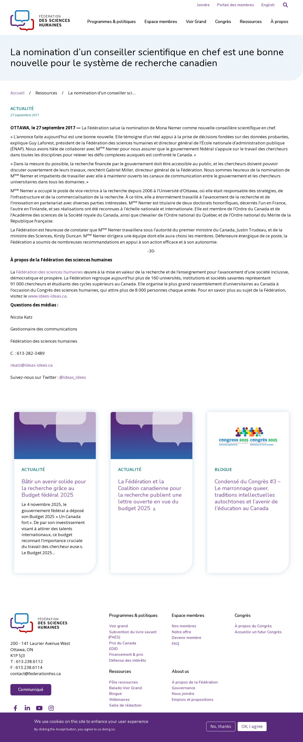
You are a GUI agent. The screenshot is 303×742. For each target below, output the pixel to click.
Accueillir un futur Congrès (258, 632)
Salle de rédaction (125, 705)
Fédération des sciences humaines (49, 272)
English (268, 4)
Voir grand (118, 626)
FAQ (175, 643)
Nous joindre (183, 693)
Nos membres (184, 626)
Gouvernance (183, 688)
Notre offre (181, 632)
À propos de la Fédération (195, 682)
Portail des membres (235, 4)
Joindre (203, 4)
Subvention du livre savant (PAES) (132, 635)
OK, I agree (252, 726)
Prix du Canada (122, 642)
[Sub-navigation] (111, 24)
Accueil (17, 92)
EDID (113, 648)
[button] (285, 5)
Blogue (115, 693)
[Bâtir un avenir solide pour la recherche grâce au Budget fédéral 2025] (54, 488)
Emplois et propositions (192, 699)
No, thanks (220, 726)
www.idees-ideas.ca (47, 296)
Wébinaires (119, 699)
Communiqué (31, 689)
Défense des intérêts (127, 660)
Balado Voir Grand (125, 688)
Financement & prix (126, 654)
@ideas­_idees (72, 377)
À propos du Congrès (253, 626)
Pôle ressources (123, 682)
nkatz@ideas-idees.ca (31, 365)
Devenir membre (186, 637)
